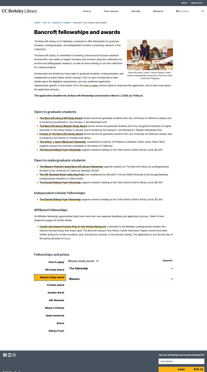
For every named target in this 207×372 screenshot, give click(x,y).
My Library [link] (184, 12)
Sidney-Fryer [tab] (56, 330)
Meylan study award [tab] (52, 277)
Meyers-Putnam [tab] (54, 308)
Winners (74, 279)
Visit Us (46, 23)
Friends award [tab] (55, 285)
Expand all (167, 260)
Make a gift (197, 3)
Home (37, 23)
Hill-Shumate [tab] (56, 300)
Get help (135, 11)
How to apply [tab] (56, 262)
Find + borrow (111, 11)
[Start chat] (198, 369)
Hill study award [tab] (54, 269)
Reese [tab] (60, 323)
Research (158, 11)
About (184, 3)
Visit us (87, 11)
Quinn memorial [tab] (55, 315)
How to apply (91, 85)
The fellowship (78, 268)
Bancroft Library (62, 23)
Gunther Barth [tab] (56, 292)
